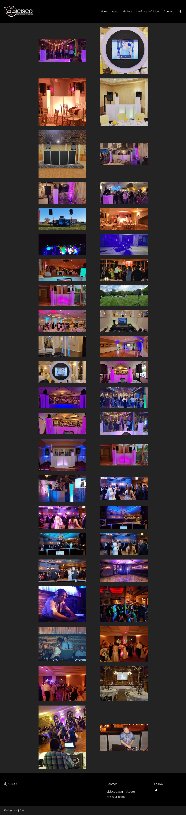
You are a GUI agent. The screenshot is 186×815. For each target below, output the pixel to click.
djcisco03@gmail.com (120, 791)
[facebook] (180, 11)
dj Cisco (11, 783)
